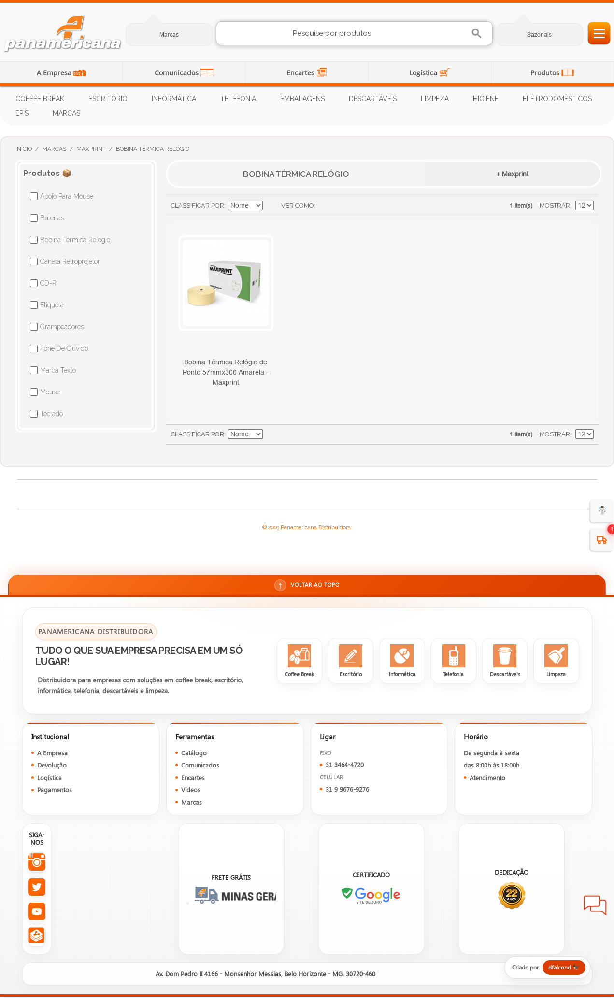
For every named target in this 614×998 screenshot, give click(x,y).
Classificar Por (197, 205)
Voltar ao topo (307, 586)
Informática (174, 98)
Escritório (108, 98)
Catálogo (194, 754)
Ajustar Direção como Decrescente (271, 206)
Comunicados (177, 72)
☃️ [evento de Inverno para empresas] (602, 510)
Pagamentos (54, 791)
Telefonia (238, 98)
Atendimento (487, 779)
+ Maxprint (512, 174)
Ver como (297, 205)
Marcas (169, 34)
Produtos (545, 72)
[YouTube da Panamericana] (37, 913)
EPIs (22, 113)
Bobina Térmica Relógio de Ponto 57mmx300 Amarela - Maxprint (226, 372)
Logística (424, 72)
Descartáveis (373, 98)
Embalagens (302, 98)
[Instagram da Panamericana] (37, 863)
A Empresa (55, 72)
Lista (342, 206)
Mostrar (555, 205)
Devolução (52, 766)
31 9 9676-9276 (347, 790)
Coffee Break (39, 98)
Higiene (486, 98)
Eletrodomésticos (557, 98)
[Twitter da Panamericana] (37, 888)
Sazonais (539, 34)
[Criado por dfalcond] (542, 969)
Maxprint (91, 148)
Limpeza (435, 98)
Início (23, 148)
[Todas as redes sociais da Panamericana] (37, 937)
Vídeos (190, 791)
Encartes (301, 72)
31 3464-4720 (345, 766)
